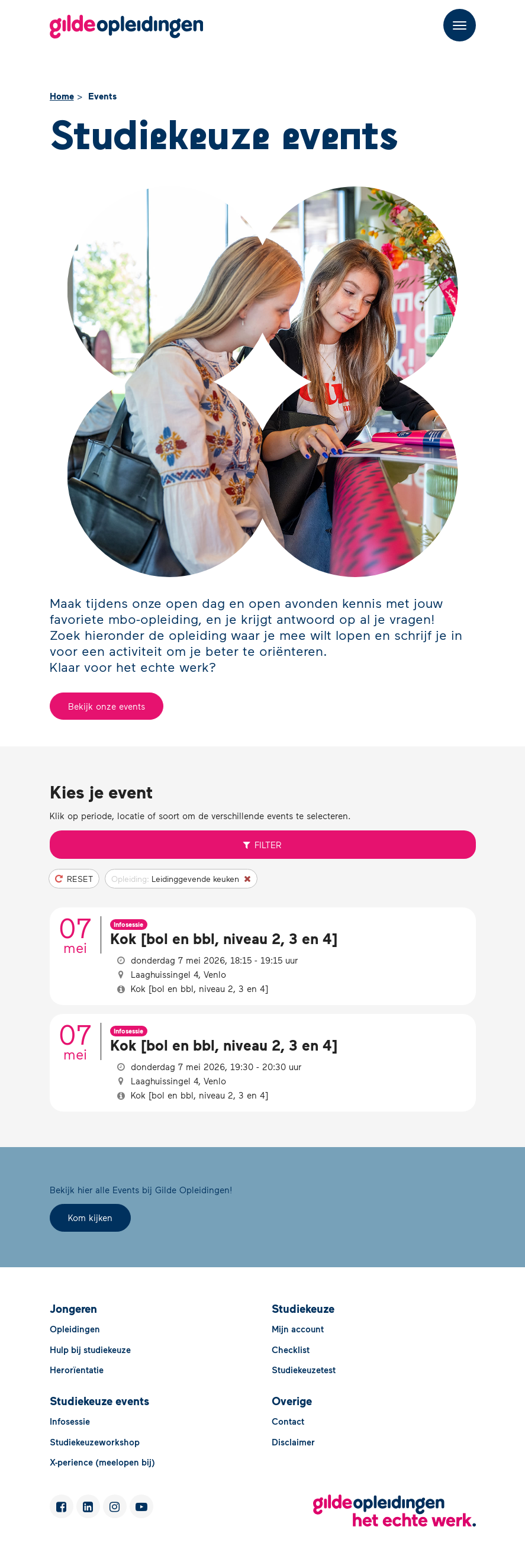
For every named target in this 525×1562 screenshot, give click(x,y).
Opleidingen (75, 1328)
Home (62, 96)
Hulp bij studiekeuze (90, 1349)
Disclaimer (293, 1442)
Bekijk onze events (106, 706)
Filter (262, 844)
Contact (288, 1421)
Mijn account (298, 1328)
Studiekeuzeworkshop (95, 1442)
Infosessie (70, 1421)
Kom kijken (90, 1217)
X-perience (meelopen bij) (102, 1462)
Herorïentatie (77, 1369)
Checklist (291, 1349)
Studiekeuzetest (304, 1369)
